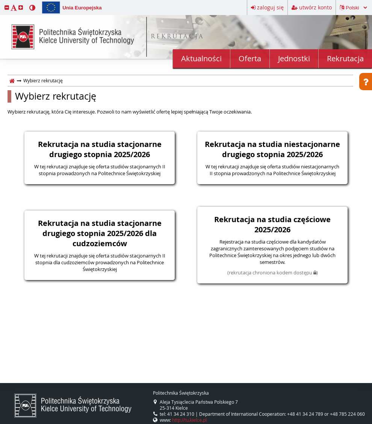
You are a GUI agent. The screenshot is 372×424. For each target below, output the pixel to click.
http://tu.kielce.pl (189, 420)
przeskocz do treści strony (2, 2)
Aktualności (201, 58)
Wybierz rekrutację (55, 96)
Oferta (250, 58)
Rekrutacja (345, 58)
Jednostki (294, 58)
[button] (7, 7)
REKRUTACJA (177, 37)
